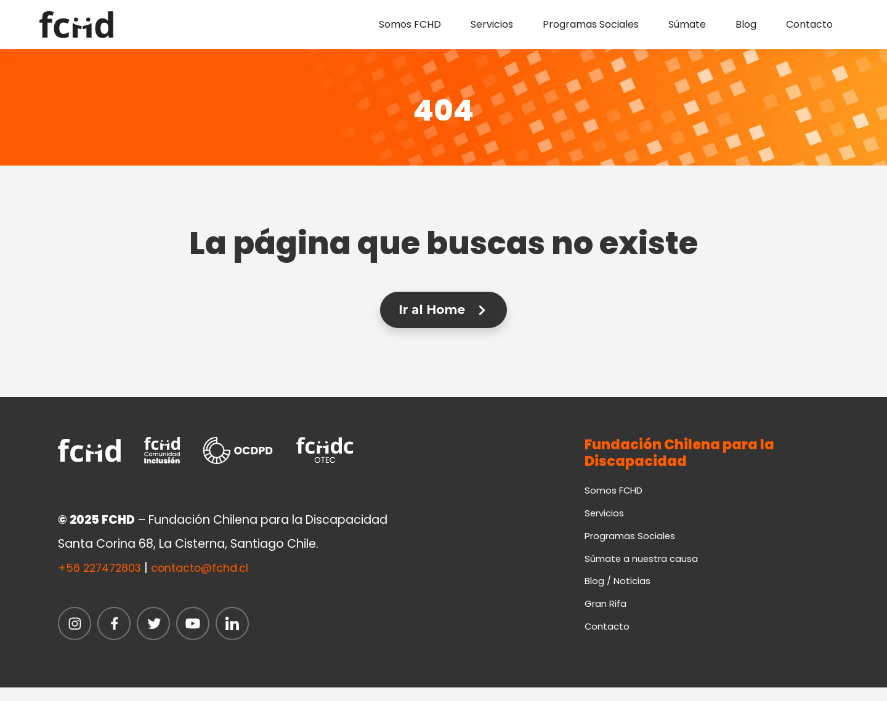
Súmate (687, 24)
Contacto (809, 24)
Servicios (492, 24)
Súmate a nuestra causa (643, 565)
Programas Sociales (591, 24)
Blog (745, 24)
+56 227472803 (103, 569)
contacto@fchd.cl (211, 569)
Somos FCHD (410, 24)
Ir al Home (443, 309)
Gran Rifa (607, 614)
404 (444, 106)
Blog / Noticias (619, 590)
